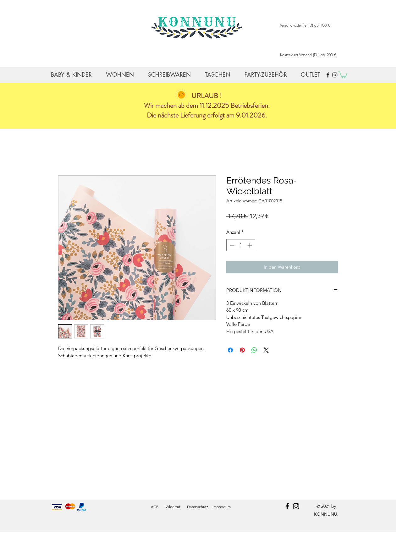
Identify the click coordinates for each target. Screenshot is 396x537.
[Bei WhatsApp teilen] (254, 350)
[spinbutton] (241, 245)
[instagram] (296, 506)
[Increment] (250, 245)
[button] (342, 74)
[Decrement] (231, 245)
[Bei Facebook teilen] (230, 350)
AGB (155, 506)
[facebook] (287, 506)
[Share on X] (266, 350)
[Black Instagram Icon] (335, 75)
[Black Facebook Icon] (328, 75)
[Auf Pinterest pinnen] (242, 350)
